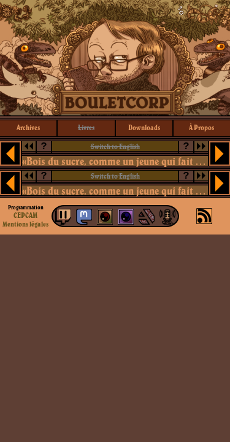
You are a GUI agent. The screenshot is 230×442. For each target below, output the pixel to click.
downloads (144, 127)
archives (28, 127)
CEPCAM (25, 215)
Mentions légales (25, 224)
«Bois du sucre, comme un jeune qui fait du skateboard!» (115, 161)
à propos (201, 127)
